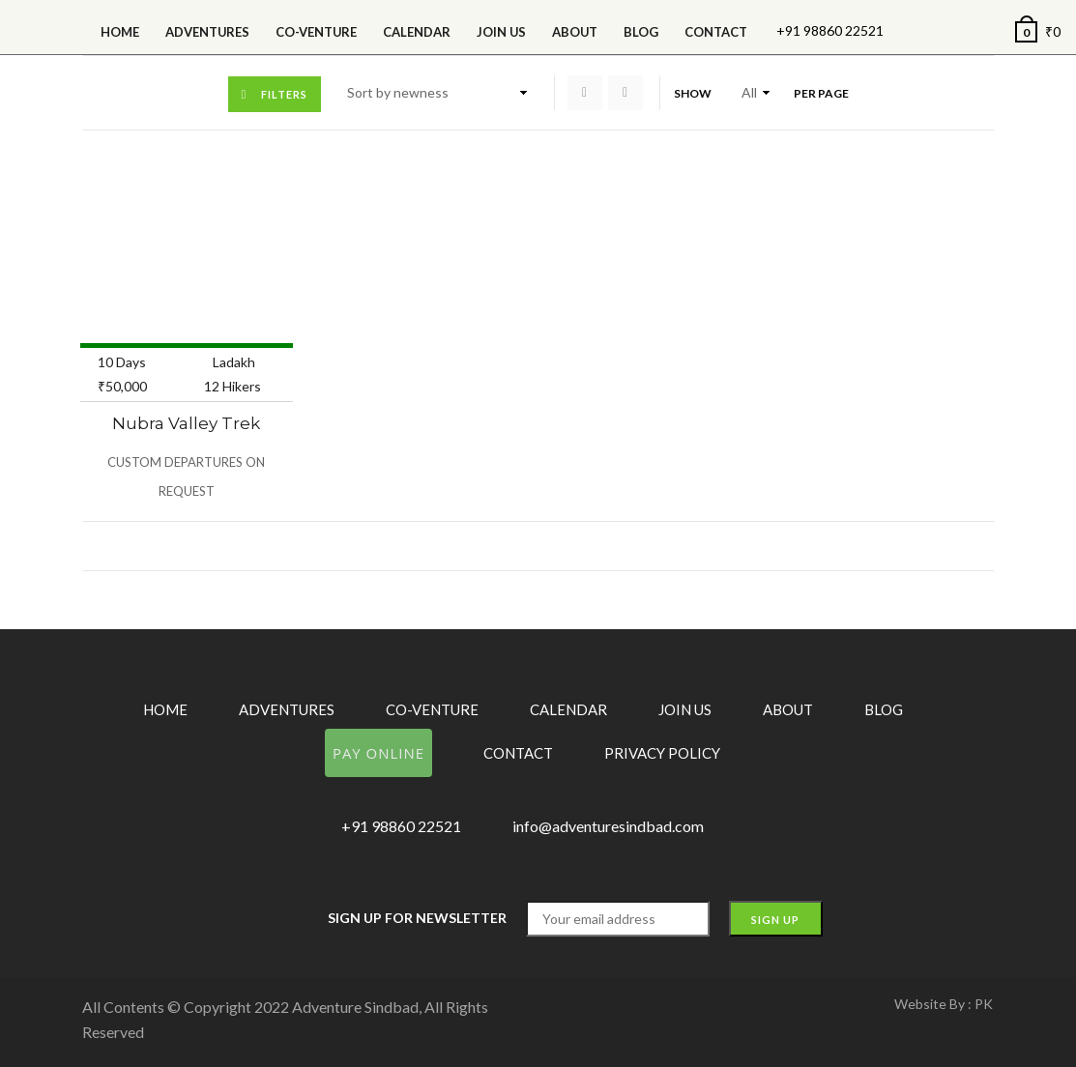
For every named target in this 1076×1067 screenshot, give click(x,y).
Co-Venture (316, 32)
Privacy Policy (662, 753)
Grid (584, 92)
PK (983, 1003)
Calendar (568, 709)
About (574, 32)
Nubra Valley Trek (186, 423)
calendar (417, 32)
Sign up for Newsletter (417, 917)
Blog (641, 32)
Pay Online (378, 753)
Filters (284, 94)
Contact (715, 32)
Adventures (207, 32)
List (625, 92)
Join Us (501, 32)
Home (120, 32)
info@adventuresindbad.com (608, 826)
